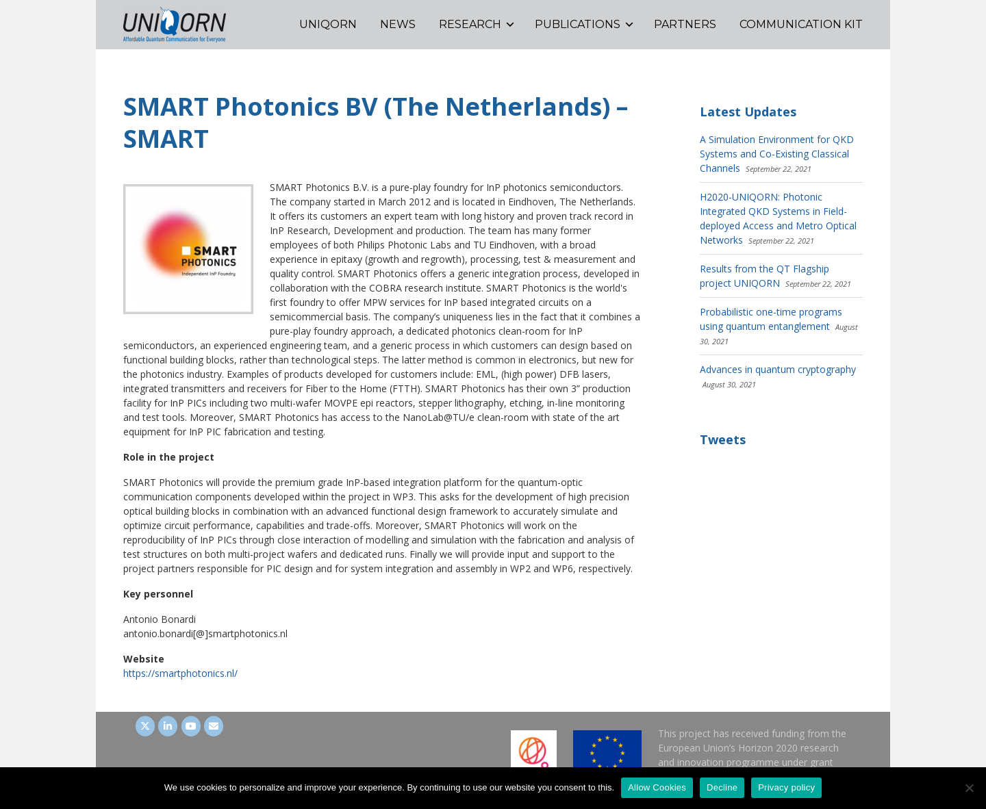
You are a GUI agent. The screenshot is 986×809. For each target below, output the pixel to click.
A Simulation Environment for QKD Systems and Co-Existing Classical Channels (777, 154)
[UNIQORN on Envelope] (213, 726)
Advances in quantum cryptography (778, 369)
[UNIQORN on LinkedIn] (167, 726)
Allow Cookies (657, 787)
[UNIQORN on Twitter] (145, 726)
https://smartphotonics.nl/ (180, 673)
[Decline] (969, 788)
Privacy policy (786, 787)
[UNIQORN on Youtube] (191, 726)
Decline (722, 787)
